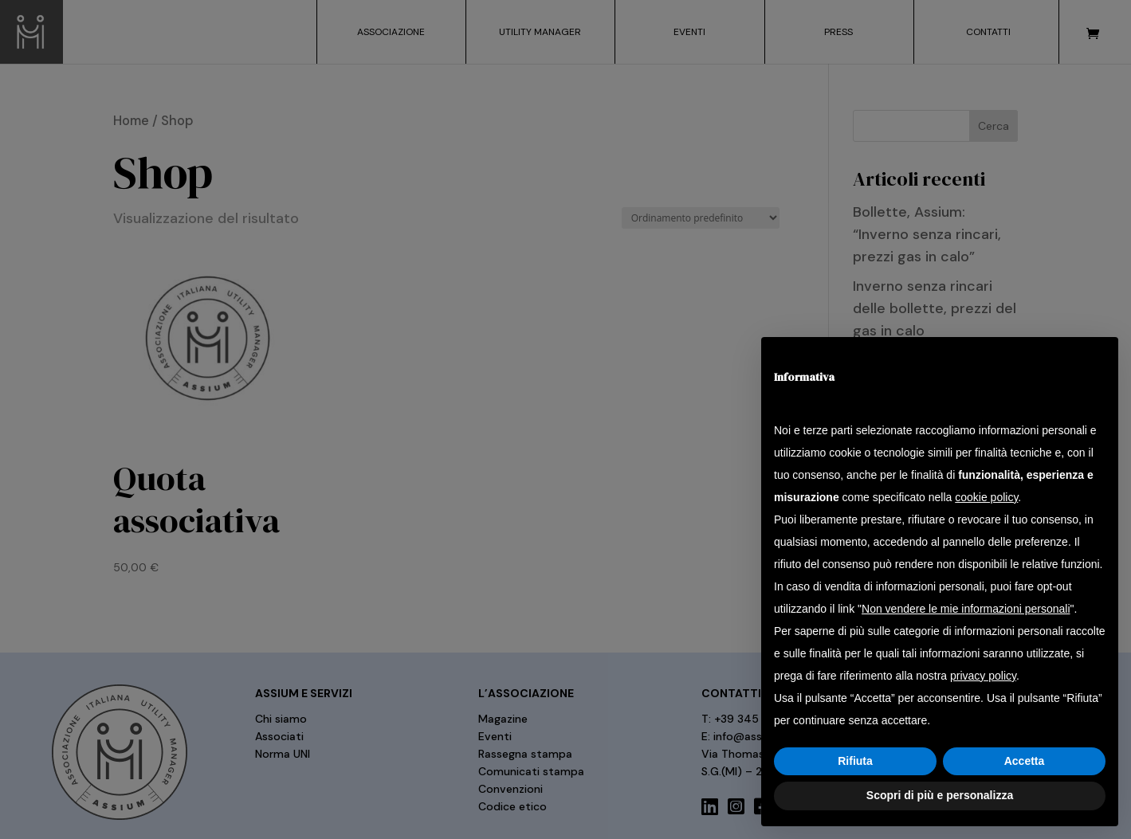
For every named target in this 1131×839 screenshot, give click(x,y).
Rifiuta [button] (855, 761)
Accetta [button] (1024, 761)
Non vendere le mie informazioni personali (966, 608)
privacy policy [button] (983, 675)
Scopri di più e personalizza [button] (939, 795)
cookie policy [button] (986, 497)
